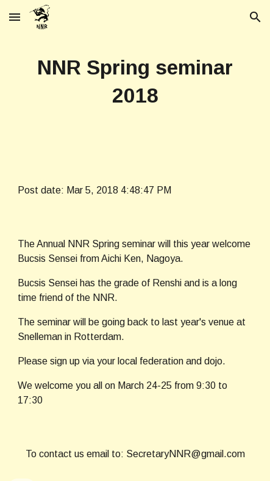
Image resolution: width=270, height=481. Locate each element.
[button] (14, 17)
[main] (135, 82)
